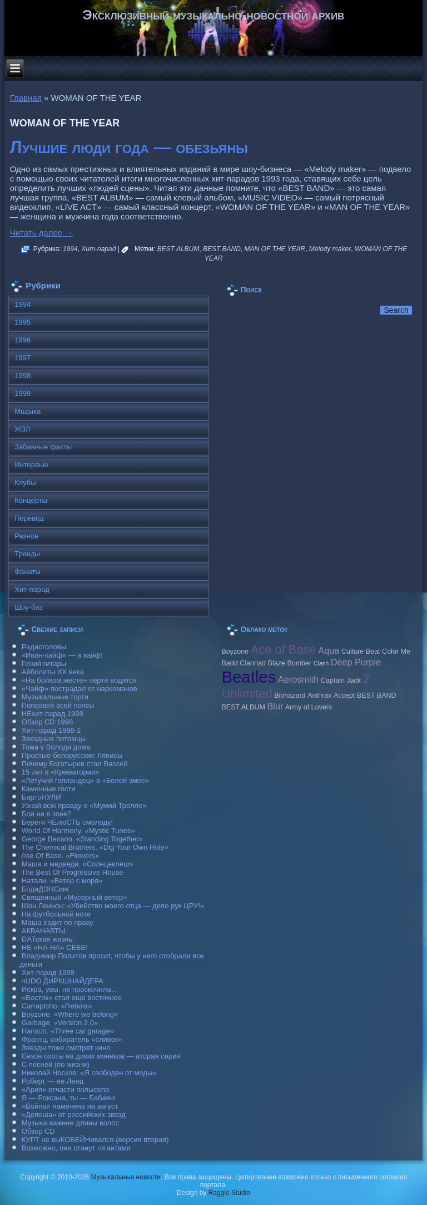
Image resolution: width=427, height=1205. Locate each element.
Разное (26, 536)
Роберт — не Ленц (52, 1081)
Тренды (27, 554)
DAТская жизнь (47, 939)
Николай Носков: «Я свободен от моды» (89, 1073)
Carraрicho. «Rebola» (57, 1006)
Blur (275, 706)
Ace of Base (283, 650)
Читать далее (41, 232)
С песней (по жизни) (56, 1064)
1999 (22, 393)
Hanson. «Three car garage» (68, 1031)
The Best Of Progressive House (72, 872)
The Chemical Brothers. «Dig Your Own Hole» (95, 847)
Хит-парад (98, 249)
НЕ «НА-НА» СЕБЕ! (55, 947)
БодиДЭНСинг (45, 889)
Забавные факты (43, 447)
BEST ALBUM (178, 249)
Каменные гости (49, 789)
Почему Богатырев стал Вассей (75, 764)
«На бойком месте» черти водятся (79, 680)
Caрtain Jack (341, 680)
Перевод (28, 518)
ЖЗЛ (22, 429)
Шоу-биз (28, 607)
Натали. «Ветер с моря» (62, 880)
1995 (22, 322)
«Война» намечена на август (70, 1106)
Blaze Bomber (290, 663)
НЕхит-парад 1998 (52, 713)
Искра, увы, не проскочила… (70, 989)
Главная (26, 97)
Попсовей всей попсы (58, 705)
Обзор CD (38, 1131)
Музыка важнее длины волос (70, 1123)
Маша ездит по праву (57, 922)
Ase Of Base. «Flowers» (60, 855)
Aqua (328, 650)
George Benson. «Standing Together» (82, 839)
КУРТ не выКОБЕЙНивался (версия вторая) (95, 1139)
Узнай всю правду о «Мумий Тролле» (84, 805)
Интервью (31, 465)
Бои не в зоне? (47, 814)
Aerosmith (298, 679)
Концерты (30, 500)
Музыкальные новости (126, 1177)
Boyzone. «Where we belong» (70, 1014)
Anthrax (319, 695)
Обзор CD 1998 (47, 722)
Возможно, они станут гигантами (76, 1148)
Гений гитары (44, 663)
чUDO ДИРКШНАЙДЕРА (62, 981)
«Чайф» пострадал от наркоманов (79, 688)
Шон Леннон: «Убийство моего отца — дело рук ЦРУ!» (113, 906)
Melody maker (330, 249)
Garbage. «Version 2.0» (60, 1022)
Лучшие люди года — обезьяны (129, 147)
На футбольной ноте (56, 914)
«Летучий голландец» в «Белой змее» (86, 780)
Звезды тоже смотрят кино (66, 1048)
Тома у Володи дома (56, 747)
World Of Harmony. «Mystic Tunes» (78, 830)
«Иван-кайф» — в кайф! (62, 655)
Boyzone (235, 651)
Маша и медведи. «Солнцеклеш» (77, 864)
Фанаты (27, 571)
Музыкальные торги (55, 697)
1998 (22, 375)
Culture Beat (360, 651)
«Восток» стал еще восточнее (72, 997)
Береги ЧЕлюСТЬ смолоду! (67, 822)
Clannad (253, 663)
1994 (70, 249)
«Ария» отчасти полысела (66, 1089)
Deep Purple (356, 662)
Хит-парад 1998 (48, 972)
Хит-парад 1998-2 (51, 730)
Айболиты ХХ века (53, 672)
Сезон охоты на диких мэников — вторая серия (101, 1056)
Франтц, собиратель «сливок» (72, 1039)
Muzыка (27, 411)
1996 (22, 340)
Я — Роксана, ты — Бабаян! (69, 1098)
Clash (321, 663)
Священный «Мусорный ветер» (74, 897)
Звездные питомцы (54, 738)
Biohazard (289, 695)
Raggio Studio (229, 1193)
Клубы (25, 482)
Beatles (248, 677)
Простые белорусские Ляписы (72, 755)
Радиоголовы (44, 647)
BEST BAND (222, 249)
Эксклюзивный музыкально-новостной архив (214, 14)
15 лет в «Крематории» (61, 772)
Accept (344, 695)
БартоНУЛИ (41, 797)
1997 (22, 358)
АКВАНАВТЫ (43, 931)
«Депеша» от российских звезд (74, 1114)
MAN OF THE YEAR (275, 249)
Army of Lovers (308, 707)
